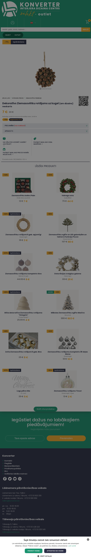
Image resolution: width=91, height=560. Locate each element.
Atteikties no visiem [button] (55, 551)
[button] (45, 556)
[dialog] (45, 280)
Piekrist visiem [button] (34, 551)
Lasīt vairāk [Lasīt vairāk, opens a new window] (72, 546)
